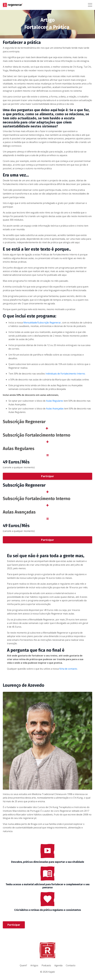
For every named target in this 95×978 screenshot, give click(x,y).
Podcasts (46, 965)
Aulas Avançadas (55, 408)
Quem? (23, 965)
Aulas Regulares (54, 400)
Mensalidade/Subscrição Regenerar (42, 322)
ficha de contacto (68, 668)
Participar (47, 476)
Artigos (34, 965)
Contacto (70, 965)
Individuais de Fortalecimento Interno (65, 373)
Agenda (58, 965)
